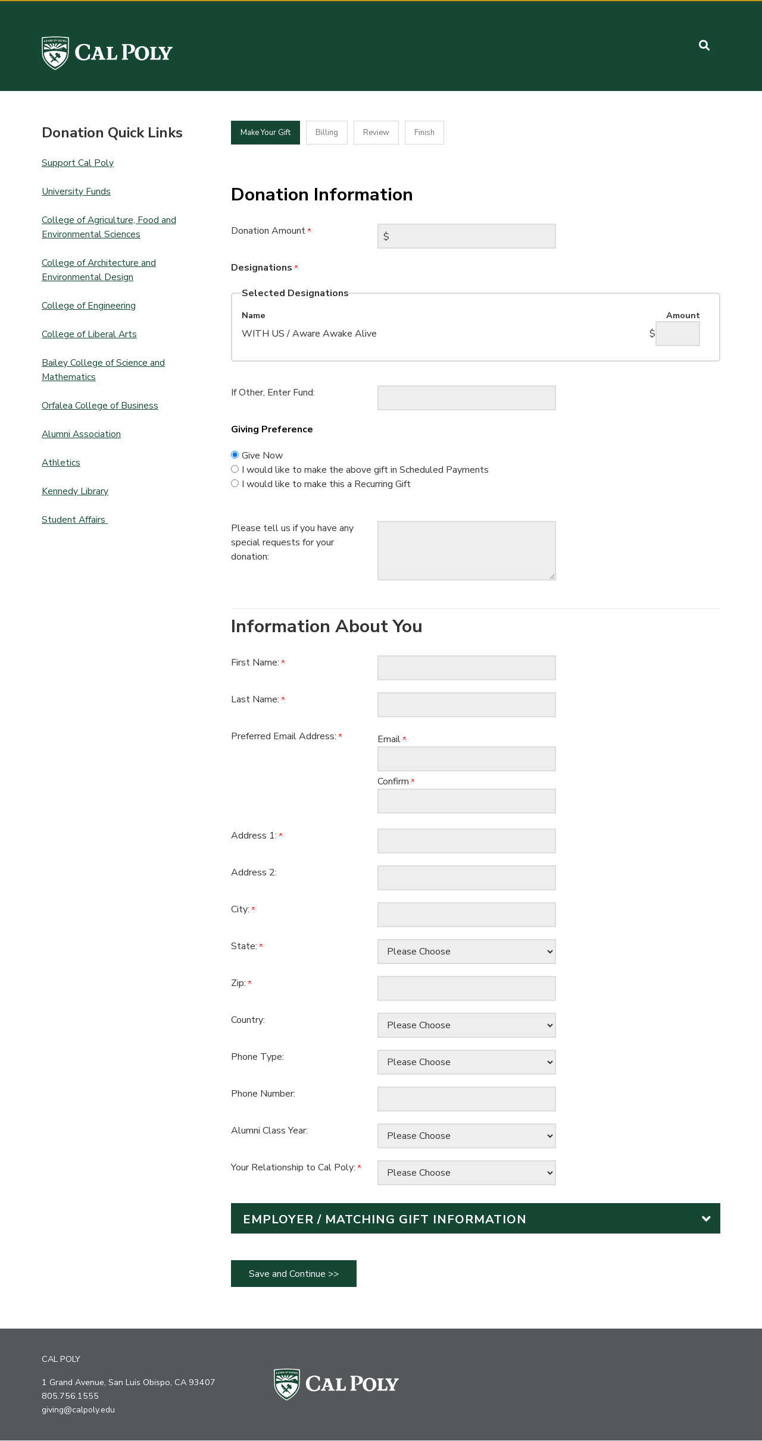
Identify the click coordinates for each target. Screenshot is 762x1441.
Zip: (241, 983)
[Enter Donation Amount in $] (466, 236)
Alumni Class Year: (269, 1130)
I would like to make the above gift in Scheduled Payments (365, 469)
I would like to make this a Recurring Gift (326, 484)
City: (243, 909)
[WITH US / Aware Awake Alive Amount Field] (677, 333)
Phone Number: (263, 1093)
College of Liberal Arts (90, 334)
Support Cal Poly (78, 162)
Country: (248, 1019)
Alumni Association (82, 434)
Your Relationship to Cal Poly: (296, 1167)
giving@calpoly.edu (79, 1410)
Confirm (395, 781)
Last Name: (258, 699)
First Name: (258, 662)
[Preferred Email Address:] (466, 758)
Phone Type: (257, 1056)
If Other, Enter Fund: (273, 392)
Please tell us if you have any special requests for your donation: (292, 542)
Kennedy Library (75, 491)
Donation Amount (271, 230)
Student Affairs (75, 519)
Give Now (262, 455)
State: (247, 946)
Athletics (61, 462)
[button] (704, 45)
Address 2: (254, 872)
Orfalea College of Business (100, 405)
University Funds (76, 191)
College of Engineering (89, 305)
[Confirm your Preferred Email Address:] (466, 801)
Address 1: (256, 835)
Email (391, 739)
